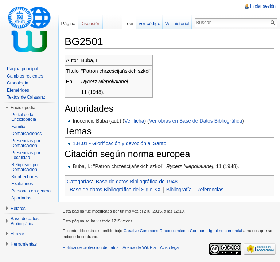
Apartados (21, 198)
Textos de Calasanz (26, 97)
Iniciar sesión (263, 6)
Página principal (22, 68)
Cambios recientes (25, 76)
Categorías (79, 181)
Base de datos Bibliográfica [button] (25, 221)
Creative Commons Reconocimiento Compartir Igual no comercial (183, 231)
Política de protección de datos (90, 247)
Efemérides (18, 90)
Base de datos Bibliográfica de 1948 (137, 181)
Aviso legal (170, 247)
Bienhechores (24, 176)
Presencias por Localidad (25, 155)
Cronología (17, 83)
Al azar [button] (17, 234)
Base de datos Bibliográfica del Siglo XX (115, 189)
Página (68, 23)
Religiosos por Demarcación (25, 167)
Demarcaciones (26, 133)
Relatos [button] (18, 208)
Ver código (149, 23)
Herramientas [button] (24, 244)
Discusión (90, 23)
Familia (18, 126)
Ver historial (177, 23)
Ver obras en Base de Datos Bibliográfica (195, 121)
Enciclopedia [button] (23, 107)
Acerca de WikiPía (139, 247)
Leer (129, 23)
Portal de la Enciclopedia (23, 117)
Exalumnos (22, 183)
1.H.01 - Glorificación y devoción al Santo (119, 143)
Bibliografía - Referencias (194, 189)
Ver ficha (134, 121)
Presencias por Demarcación (25, 143)
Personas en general (31, 191)
